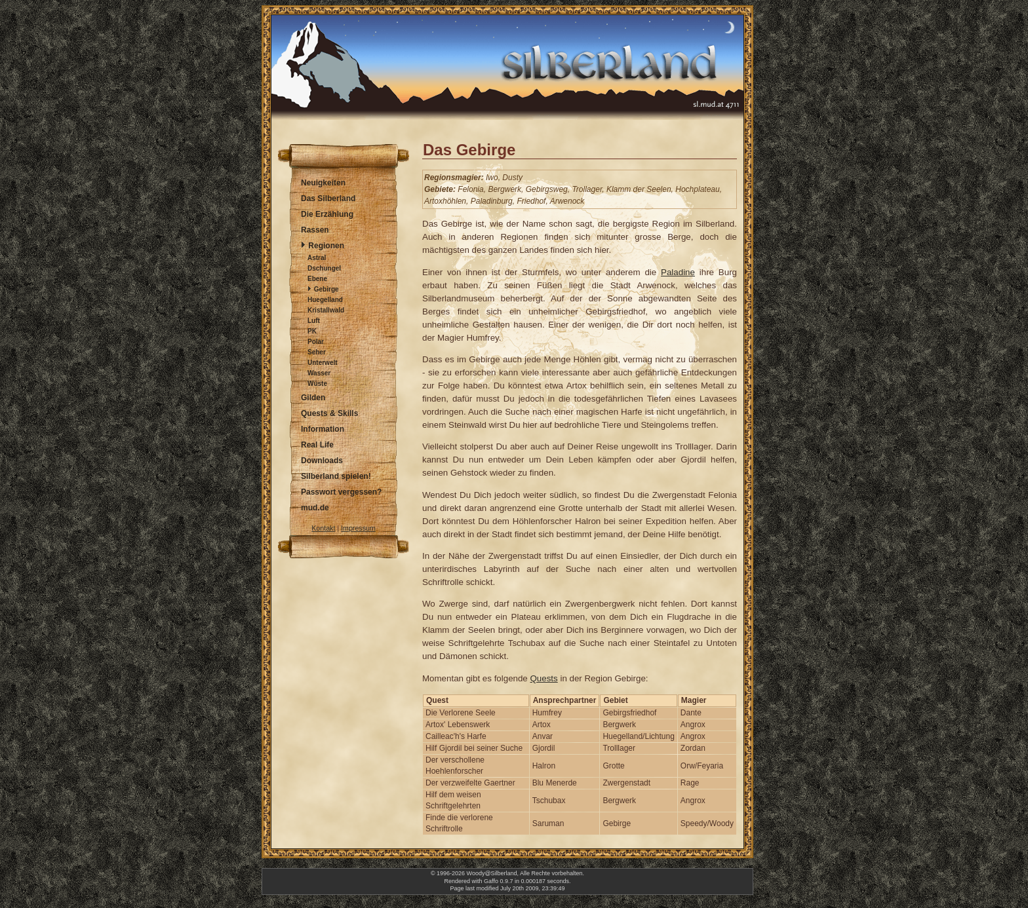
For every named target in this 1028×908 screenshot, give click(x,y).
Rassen (315, 230)
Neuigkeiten (323, 182)
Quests (544, 678)
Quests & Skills (329, 413)
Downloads (322, 460)
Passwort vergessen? (341, 492)
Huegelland (325, 299)
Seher (316, 352)
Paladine (678, 272)
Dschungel (324, 268)
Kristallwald (325, 310)
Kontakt (323, 528)
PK (312, 331)
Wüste (317, 383)
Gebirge (326, 289)
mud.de (315, 507)
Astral (316, 257)
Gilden (313, 397)
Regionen (326, 245)
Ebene (317, 278)
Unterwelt (322, 362)
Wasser (318, 373)
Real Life (317, 444)
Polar (315, 341)
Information (322, 429)
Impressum (358, 528)
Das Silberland (328, 198)
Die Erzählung (327, 214)
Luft (313, 320)
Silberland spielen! (336, 476)
